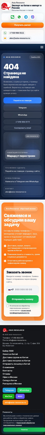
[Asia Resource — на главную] (5, 6)
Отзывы (6, 374)
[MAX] (32, 17)
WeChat (8, 396)
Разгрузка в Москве (12, 384)
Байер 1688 (8, 351)
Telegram (22, 108)
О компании (8, 367)
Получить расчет (28, 25)
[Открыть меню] (42, 47)
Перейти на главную (22, 100)
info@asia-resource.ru (15, 402)
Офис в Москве (10, 377)
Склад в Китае (10, 380)
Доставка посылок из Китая (16, 361)
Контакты (7, 371)
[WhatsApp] (19, 17)
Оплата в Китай (10, 354)
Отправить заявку (22, 299)
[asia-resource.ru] (21, 330)
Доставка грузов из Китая (15, 357)
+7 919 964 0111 (16, 33)
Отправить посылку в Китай (16, 364)
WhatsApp (22, 115)
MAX (20, 396)
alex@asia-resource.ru (19, 38)
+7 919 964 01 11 (22, 122)
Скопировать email (22, 128)
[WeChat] (12, 17)
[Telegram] (26, 17)
